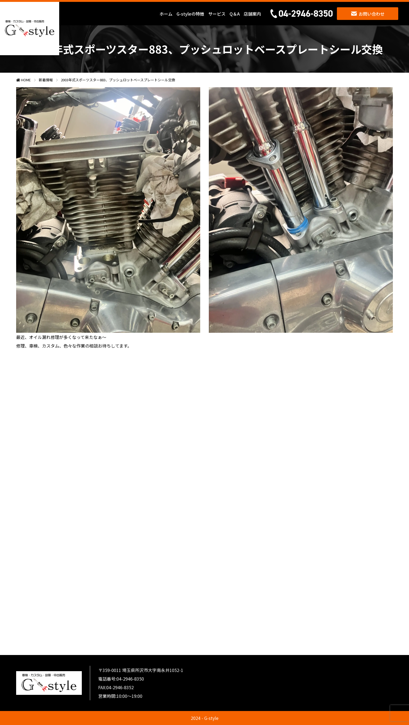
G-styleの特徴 (190, 13)
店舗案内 (252, 13)
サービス (216, 13)
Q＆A (235, 13)
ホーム (166, 13)
